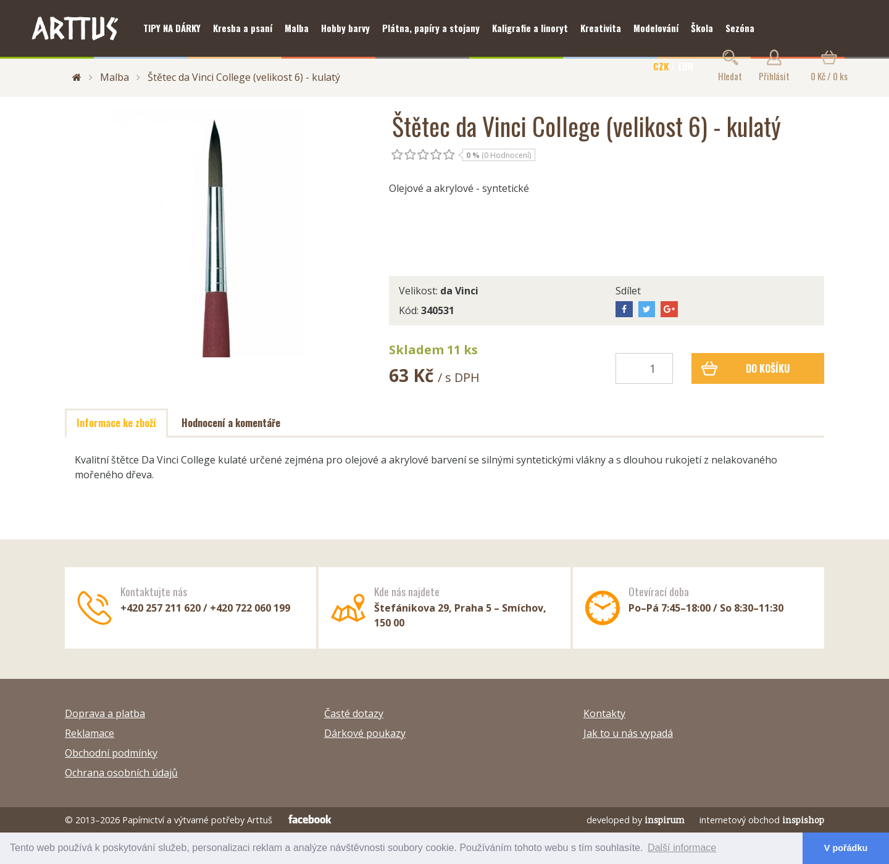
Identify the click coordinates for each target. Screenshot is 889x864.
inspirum (665, 820)
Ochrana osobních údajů (121, 772)
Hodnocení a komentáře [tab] (231, 422)
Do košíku (745, 368)
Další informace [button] (682, 847)
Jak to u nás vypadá (628, 733)
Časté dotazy (353, 713)
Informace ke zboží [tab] (116, 422)
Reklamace (89, 733)
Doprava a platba (105, 713)
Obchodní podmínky (111, 753)
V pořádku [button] (845, 848)
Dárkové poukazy (365, 733)
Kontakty (604, 713)
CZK (661, 66)
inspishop (803, 820)
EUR (685, 66)
